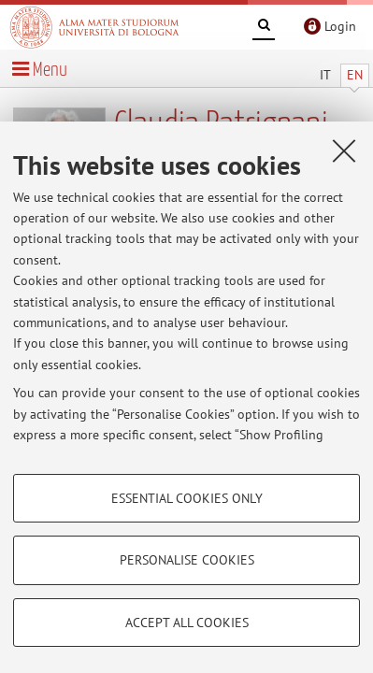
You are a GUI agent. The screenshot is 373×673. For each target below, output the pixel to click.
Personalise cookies (187, 559)
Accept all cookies (187, 622)
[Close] (344, 150)
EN (355, 74)
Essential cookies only (187, 498)
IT (325, 74)
